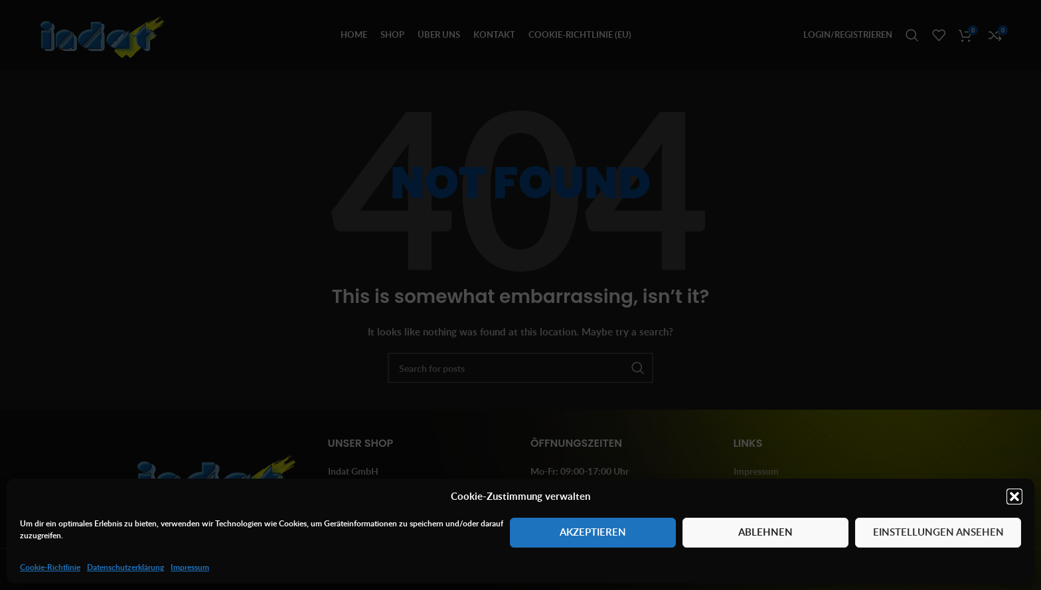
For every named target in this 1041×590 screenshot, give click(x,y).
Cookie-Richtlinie (50, 567)
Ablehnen (765, 532)
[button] (1014, 496)
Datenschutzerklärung (125, 567)
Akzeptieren (593, 532)
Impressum (190, 567)
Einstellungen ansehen (938, 532)
